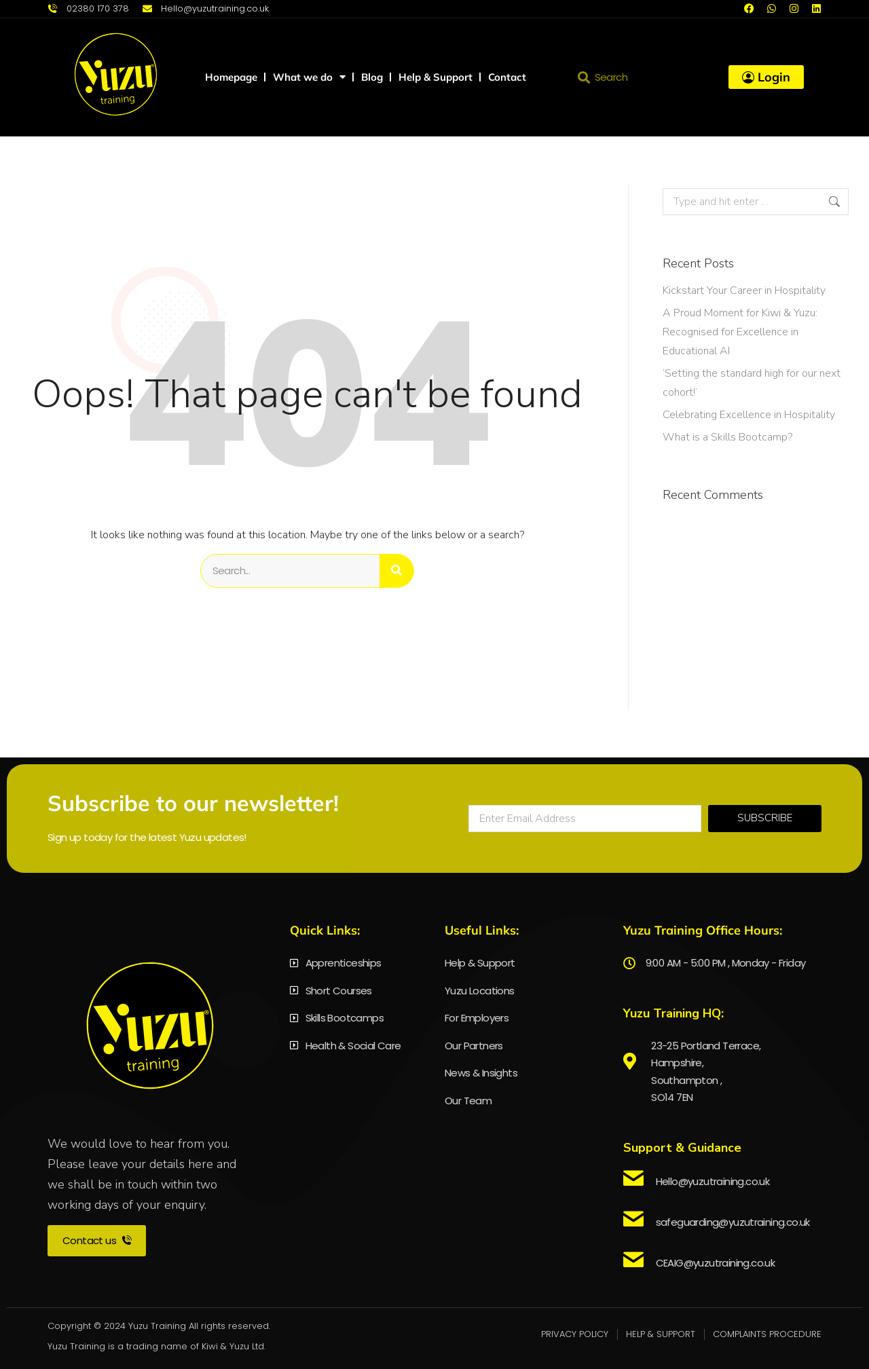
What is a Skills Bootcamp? (727, 437)
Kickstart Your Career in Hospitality (744, 290)
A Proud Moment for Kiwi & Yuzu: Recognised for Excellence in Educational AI (740, 331)
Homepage (231, 77)
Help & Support (436, 77)
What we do (309, 77)
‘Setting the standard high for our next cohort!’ (751, 383)
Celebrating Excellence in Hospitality (749, 414)
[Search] (396, 571)
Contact (507, 77)
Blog (372, 77)
